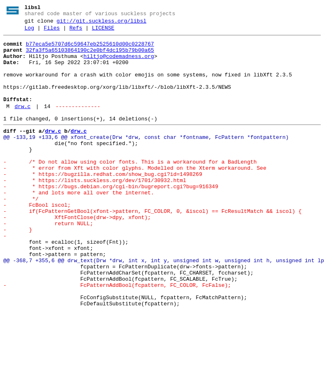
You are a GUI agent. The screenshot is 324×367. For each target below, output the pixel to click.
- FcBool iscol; (37, 239)
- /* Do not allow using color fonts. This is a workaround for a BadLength (130, 188)
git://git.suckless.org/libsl (101, 23)
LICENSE (103, 31)
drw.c (22, 123)
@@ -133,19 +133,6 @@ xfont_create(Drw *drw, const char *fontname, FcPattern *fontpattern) (146, 158)
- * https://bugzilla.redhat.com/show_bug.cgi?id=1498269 (102, 202)
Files (52, 31)
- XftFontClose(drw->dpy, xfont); (77, 254)
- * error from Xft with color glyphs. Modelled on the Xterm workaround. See (134, 195)
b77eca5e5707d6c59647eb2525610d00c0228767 (90, 49)
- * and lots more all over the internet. (78, 225)
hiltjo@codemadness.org (118, 63)
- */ (21, 232)
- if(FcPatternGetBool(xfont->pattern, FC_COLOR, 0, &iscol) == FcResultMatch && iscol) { (152, 247)
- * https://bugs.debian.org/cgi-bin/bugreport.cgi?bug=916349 (110, 217)
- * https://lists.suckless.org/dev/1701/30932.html (94, 210)
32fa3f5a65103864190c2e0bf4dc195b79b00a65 (90, 56)
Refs (75, 31)
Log (29, 31)
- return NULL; (48, 261)
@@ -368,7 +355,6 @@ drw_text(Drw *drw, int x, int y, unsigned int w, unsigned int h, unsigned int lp (163, 306)
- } (17, 269)
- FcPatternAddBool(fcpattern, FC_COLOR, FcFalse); (117, 335)
